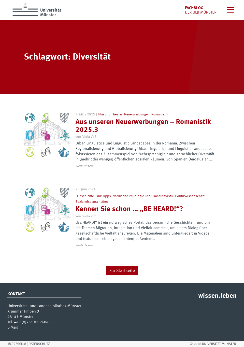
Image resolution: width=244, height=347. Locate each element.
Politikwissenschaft (189, 196)
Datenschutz (39, 344)
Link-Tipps (103, 196)
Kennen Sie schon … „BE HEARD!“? (129, 209)
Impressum (17, 344)
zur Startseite (122, 271)
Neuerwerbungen (137, 114)
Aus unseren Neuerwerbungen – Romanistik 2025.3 (143, 126)
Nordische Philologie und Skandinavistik (143, 196)
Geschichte (85, 196)
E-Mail (12, 328)
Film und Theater (110, 114)
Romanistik (159, 114)
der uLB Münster (200, 13)
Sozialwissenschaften (91, 202)
